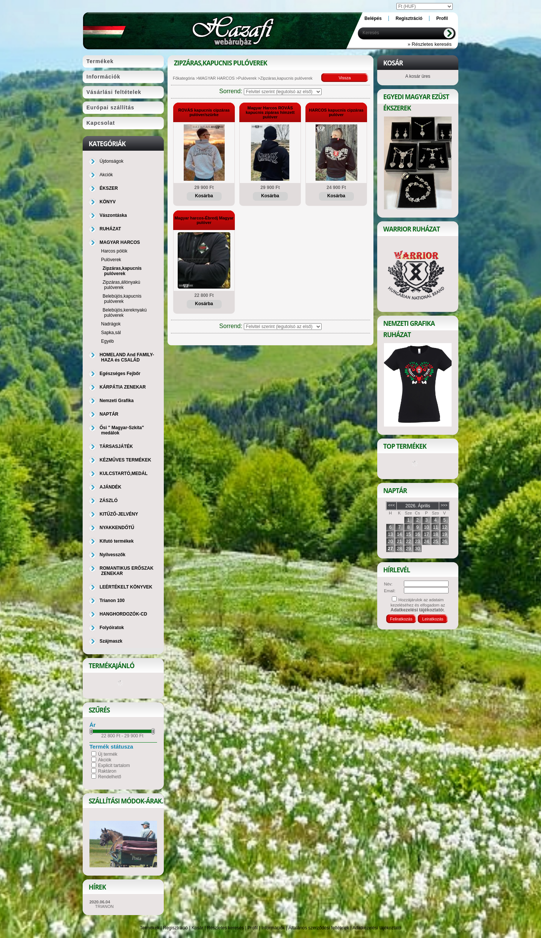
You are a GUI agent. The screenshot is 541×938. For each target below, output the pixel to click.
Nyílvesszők (112, 554)
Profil (253, 927)
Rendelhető (109, 776)
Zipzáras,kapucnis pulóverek (122, 271)
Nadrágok (111, 324)
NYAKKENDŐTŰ (117, 527)
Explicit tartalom (114, 765)
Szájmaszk (111, 641)
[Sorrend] (283, 91)
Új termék (107, 754)
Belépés (373, 18)
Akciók (104, 760)
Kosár (197, 927)
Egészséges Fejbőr (120, 373)
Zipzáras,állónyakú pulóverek (121, 285)
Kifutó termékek (117, 541)
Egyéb (107, 341)
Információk (273, 927)
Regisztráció (175, 927)
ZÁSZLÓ (109, 500)
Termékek (149, 927)
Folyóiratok (112, 627)
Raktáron (107, 771)
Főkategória (184, 78)
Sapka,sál (111, 332)
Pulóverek (247, 78)
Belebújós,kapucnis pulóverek (122, 299)
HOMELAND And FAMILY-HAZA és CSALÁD (127, 357)
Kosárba (204, 195)
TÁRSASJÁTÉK (116, 446)
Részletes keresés (225, 927)
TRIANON (104, 906)
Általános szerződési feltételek (319, 927)
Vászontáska (113, 215)
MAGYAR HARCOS (216, 78)
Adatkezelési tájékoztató (376, 927)
